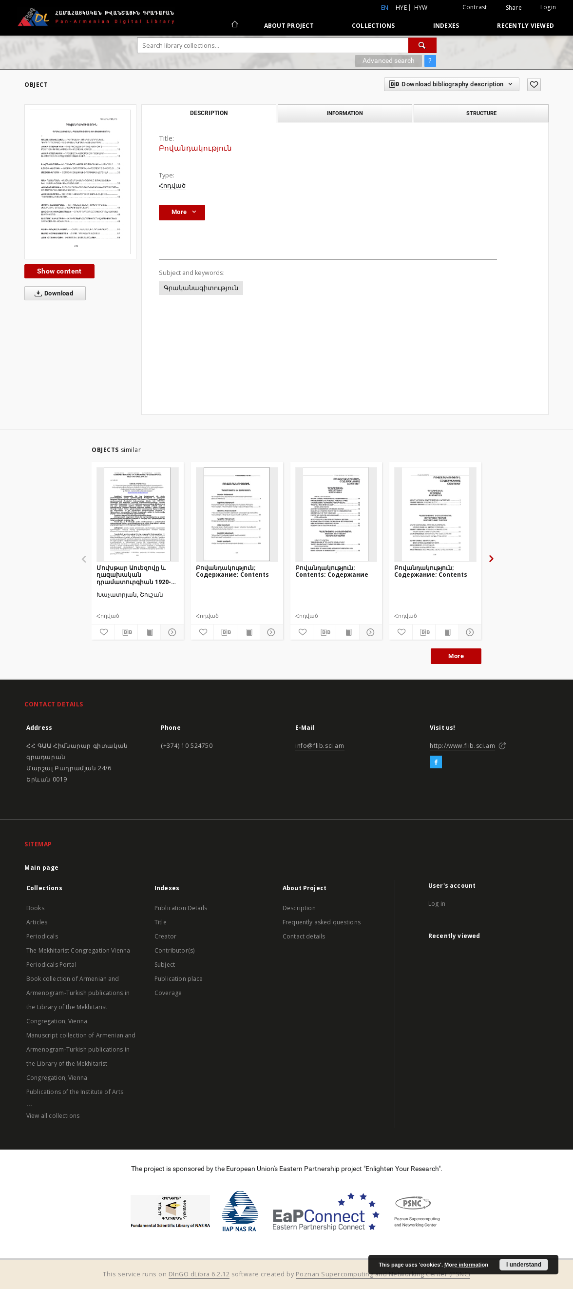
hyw (421, 7)
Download (52, 293)
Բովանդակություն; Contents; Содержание (331, 571)
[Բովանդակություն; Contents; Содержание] (336, 514)
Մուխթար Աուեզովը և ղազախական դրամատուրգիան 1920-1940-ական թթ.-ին (133, 575)
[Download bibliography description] (126, 632)
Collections (373, 25)
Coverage (168, 993)
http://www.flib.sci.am (462, 746)
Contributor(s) (174, 950)
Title (160, 922)
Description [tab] (209, 113)
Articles (36, 922)
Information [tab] (345, 113)
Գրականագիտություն (201, 288)
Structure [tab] (481, 113)
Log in (436, 903)
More (456, 656)
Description (299, 908)
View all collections (52, 1116)
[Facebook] (436, 762)
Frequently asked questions (322, 922)
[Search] (422, 45)
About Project (289, 25)
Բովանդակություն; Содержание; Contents (232, 571)
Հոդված (172, 185)
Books (35, 908)
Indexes (446, 25)
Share (514, 8)
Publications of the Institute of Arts (75, 1092)
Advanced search (389, 60)
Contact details (304, 936)
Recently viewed (525, 25)
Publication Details (180, 908)
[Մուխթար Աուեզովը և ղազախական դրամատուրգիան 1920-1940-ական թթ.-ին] (137, 514)
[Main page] (234, 25)
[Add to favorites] (534, 84)
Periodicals (42, 936)
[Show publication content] (149, 632)
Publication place (178, 979)
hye (401, 7)
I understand (523, 1264)
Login (548, 7)
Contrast (474, 7)
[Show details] (170, 632)
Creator (165, 936)
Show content (59, 271)
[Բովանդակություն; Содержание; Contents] (237, 514)
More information (466, 1265)
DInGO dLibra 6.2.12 (199, 1274)
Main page (41, 867)
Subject (164, 964)
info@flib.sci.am (319, 746)
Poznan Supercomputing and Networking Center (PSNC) (383, 1274)
